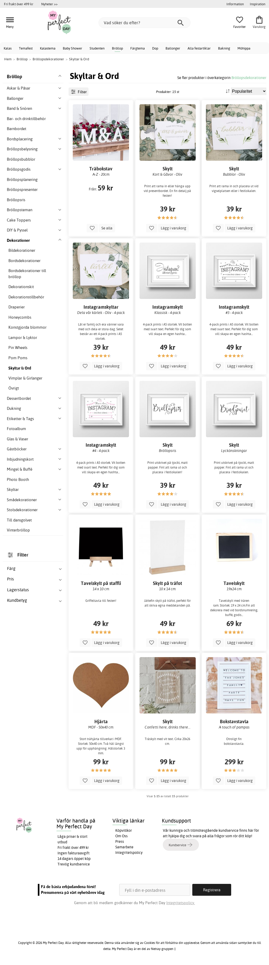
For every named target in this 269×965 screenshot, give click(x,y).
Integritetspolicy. (180, 902)
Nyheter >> (49, 4)
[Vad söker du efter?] (144, 22)
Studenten (97, 48)
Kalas (8, 48)
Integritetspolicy (129, 852)
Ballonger (172, 48)
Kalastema (47, 48)
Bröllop (117, 48)
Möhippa (243, 48)
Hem (8, 59)
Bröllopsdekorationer (248, 77)
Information (235, 4)
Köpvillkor (123, 830)
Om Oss (121, 836)
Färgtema (137, 48)
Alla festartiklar (199, 48)
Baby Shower (72, 48)
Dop (155, 48)
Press (119, 841)
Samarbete (124, 847)
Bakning (224, 48)
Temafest (26, 48)
